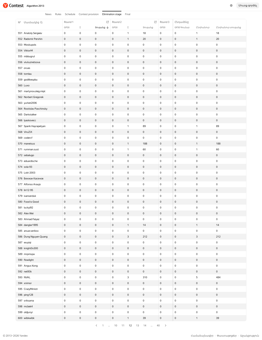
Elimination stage (111, 14)
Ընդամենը (183, 22)
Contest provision (89, 14)
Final (127, 14)
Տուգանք (102, 27)
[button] (33, 22)
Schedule (70, 14)
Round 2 (118, 22)
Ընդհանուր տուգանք (230, 27)
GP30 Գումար (184, 27)
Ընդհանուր (204, 27)
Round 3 (166, 22)
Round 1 (70, 22)
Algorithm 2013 (35, 5)
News (48, 14)
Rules (58, 14)
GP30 (68, 27)
